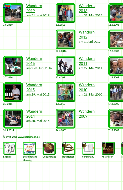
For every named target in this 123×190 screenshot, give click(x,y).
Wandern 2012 (87, 35)
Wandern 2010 (87, 87)
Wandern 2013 (87, 8)
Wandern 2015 (34, 87)
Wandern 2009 (87, 114)
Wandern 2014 (34, 114)
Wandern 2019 (34, 8)
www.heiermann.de (29, 137)
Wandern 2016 (34, 61)
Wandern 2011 (87, 61)
